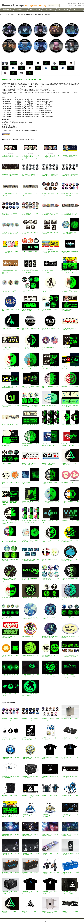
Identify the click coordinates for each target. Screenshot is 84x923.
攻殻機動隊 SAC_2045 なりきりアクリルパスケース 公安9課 (30, 796)
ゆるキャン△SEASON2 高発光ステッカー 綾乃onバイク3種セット (10, 290)
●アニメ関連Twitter (79, 5)
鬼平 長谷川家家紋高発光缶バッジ (30, 655)
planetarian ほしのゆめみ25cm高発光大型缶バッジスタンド (50, 637)
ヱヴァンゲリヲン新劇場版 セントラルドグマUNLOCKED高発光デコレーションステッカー (70, 676)
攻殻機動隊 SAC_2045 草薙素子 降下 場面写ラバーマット (30, 835)
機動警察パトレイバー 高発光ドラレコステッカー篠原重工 (50, 464)
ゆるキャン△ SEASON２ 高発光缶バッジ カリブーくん (30, 367)
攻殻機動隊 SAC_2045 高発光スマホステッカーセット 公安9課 (10, 738)
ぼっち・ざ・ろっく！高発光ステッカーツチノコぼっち (50, 252)
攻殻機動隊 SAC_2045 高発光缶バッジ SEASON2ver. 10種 (10, 213)
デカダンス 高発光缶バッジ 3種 (9, 463)
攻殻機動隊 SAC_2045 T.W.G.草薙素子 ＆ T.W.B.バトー (50, 873)
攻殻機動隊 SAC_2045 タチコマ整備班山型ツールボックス (70, 873)
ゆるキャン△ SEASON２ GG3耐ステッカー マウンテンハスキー (10, 425)
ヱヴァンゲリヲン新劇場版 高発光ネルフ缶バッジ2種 (30, 694)
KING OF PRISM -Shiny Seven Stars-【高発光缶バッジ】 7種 (9, 540)
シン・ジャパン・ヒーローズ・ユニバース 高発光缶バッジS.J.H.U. (30, 348)
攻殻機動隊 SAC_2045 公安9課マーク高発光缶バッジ (70, 464)
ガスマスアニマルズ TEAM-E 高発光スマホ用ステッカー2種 (30, 675)
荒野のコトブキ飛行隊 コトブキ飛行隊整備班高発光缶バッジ (70, 540)
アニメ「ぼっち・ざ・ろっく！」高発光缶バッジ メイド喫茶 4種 (50, 213)
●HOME (70, 3)
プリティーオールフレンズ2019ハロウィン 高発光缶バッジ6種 (30, 521)
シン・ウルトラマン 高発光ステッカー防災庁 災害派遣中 (10, 348)
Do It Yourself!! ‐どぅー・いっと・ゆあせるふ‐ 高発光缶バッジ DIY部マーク (70, 291)
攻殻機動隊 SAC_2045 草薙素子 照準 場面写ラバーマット (70, 835)
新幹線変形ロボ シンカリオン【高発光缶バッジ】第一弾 (50, 579)
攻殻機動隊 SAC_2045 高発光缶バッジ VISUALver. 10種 (70, 194)
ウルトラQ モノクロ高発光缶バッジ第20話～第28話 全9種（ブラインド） (70, 176)
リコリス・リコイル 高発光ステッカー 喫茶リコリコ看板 (30, 310)
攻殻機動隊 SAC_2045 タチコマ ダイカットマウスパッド (70, 796)
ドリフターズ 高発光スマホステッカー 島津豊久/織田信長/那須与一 (70, 656)
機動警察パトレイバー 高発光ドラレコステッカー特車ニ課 (30, 464)
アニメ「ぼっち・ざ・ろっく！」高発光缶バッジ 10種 (30, 213)
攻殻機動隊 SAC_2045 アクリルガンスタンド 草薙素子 (10, 854)
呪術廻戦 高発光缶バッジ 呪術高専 (70, 386)
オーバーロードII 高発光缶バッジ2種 (50, 597)
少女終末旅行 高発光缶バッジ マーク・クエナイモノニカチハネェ (70, 425)
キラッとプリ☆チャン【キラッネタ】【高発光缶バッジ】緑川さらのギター (10, 580)
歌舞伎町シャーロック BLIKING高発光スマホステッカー (30, 502)
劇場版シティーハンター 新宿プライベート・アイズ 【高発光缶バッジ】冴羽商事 (10, 522)
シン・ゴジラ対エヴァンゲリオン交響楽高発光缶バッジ (50, 656)
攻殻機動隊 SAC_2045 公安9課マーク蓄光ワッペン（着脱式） (70, 892)
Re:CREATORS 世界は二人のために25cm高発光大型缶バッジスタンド (30, 617)
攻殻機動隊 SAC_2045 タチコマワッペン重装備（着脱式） (30, 758)
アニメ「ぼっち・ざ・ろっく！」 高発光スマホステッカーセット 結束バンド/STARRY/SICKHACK (10, 157)
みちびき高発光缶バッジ (27, 636)
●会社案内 (75, 3)
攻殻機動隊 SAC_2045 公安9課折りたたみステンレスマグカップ (50, 911)
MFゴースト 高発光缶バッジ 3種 (29, 251)
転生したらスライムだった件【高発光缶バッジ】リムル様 (70, 560)
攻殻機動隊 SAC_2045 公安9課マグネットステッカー (70, 777)
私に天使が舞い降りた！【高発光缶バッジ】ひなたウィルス (30, 540)
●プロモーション (67, 5)
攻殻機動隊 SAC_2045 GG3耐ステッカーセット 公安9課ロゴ (30, 738)
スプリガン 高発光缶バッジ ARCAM (10, 328)
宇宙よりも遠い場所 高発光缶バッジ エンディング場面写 (70, 233)
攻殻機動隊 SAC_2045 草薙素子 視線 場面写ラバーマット (50, 835)
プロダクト (12, 14)
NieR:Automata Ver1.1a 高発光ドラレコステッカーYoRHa (10, 175)
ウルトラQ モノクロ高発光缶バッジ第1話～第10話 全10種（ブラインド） (30, 176)
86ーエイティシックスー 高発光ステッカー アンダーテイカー (50, 367)
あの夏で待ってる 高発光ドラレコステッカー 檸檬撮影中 (70, 310)
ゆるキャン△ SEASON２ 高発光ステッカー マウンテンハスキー (30, 425)
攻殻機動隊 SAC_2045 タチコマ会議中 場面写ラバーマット (10, 835)
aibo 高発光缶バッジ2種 (67, 482)
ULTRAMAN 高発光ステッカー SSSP (70, 520)
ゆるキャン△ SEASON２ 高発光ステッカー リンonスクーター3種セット (30, 407)
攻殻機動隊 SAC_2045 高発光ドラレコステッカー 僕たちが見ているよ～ (70, 271)
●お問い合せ (81, 3)
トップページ (3, 14)
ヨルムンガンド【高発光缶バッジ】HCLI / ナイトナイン (30, 579)
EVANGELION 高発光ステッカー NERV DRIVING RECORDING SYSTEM (9, 503)
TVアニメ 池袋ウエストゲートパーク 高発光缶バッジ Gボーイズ (50, 444)
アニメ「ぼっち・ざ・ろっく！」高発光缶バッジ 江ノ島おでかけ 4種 (10, 233)
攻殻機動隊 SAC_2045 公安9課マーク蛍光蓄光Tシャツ (50, 892)
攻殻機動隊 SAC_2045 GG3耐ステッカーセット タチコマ (50, 738)
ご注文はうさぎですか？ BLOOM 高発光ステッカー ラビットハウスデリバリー (10, 272)
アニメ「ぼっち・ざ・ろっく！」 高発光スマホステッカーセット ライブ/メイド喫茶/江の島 (50, 157)
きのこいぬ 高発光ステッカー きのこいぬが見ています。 (10, 252)
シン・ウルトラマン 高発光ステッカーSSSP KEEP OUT (70, 329)
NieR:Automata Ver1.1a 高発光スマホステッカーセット (30, 271)
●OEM (73, 5)
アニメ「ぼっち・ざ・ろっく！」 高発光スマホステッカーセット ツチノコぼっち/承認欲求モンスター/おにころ (30, 157)
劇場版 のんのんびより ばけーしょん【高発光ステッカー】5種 (30, 560)
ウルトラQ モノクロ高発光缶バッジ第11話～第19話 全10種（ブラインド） (50, 176)
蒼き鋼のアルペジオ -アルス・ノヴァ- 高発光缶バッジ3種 (10, 675)
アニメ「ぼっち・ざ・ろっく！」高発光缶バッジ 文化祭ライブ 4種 (70, 213)
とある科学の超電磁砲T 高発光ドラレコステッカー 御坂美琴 (70, 156)
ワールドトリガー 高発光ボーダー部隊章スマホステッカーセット (50, 675)
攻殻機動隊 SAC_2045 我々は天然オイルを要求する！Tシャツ (10, 777)
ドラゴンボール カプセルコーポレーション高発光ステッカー (10, 387)
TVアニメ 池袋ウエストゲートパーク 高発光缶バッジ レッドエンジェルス (70, 444)
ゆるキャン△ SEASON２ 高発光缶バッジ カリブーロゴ (10, 367)
